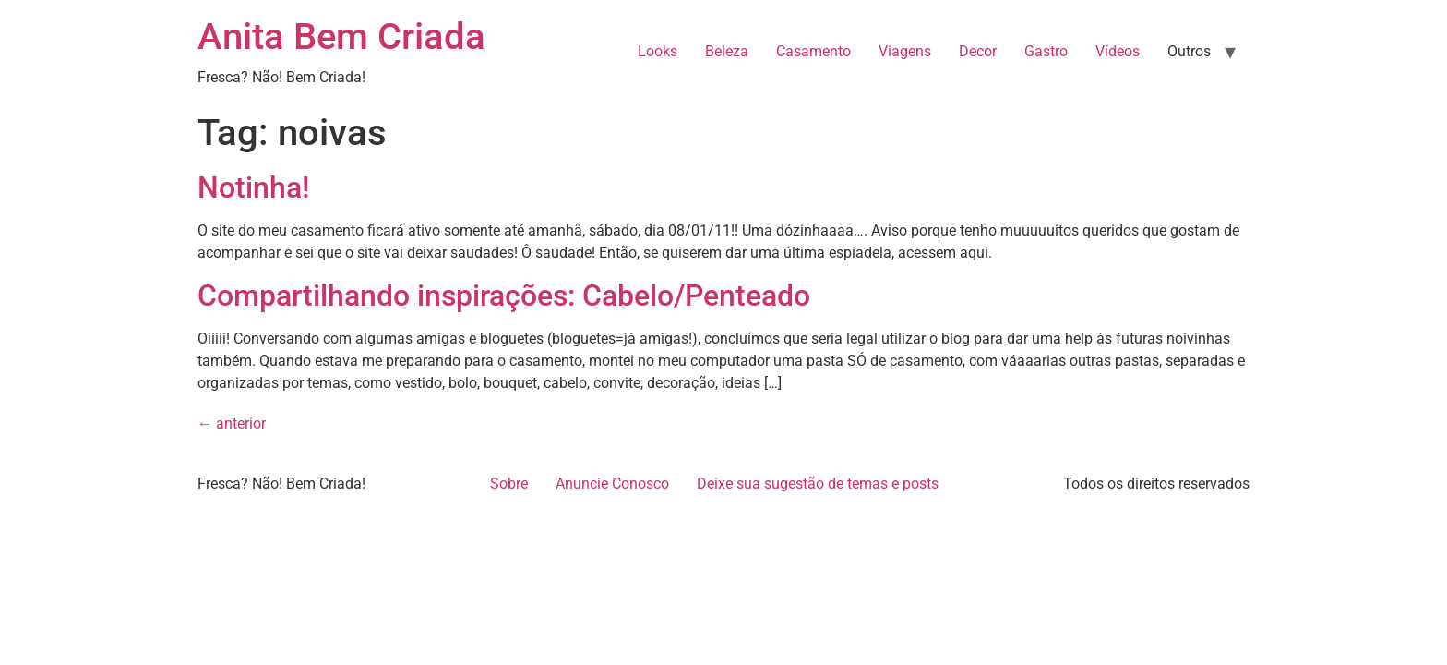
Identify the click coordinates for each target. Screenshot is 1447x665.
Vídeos (1117, 51)
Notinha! (253, 187)
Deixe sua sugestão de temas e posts (818, 483)
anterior (231, 423)
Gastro (1046, 51)
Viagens (905, 51)
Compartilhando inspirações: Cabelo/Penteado (503, 295)
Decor (978, 51)
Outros (1189, 51)
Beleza (726, 51)
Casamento (813, 51)
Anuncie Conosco (612, 483)
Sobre (509, 483)
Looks (657, 51)
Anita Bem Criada (341, 36)
